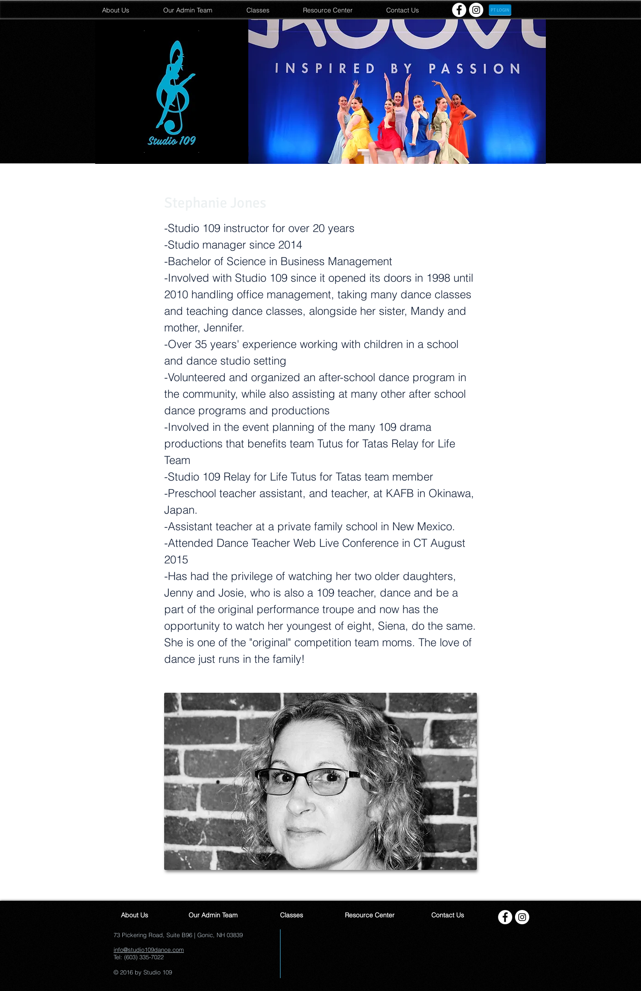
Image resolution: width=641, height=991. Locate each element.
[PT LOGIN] (500, 10)
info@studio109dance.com (149, 949)
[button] (397, 91)
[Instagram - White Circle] (476, 10)
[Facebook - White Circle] (459, 10)
